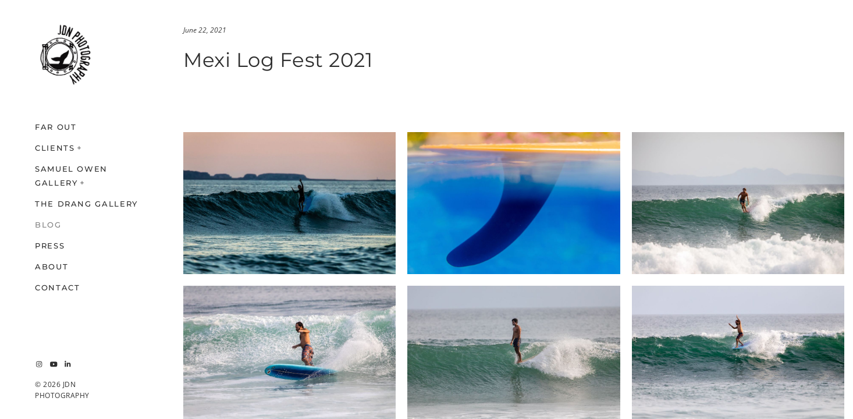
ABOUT (51, 266)
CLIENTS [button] (54, 147)
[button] (79, 146)
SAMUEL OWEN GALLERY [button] (71, 175)
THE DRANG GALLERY (86, 203)
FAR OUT (55, 127)
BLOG (48, 224)
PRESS (50, 245)
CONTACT (57, 287)
